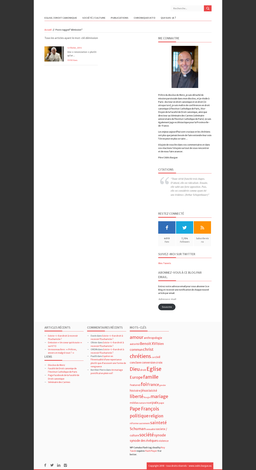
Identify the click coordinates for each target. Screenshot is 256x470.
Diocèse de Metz (56, 365)
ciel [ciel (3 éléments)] (153, 357)
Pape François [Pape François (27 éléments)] (144, 409)
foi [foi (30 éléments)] (144, 384)
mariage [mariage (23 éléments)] (159, 396)
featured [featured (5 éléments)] (135, 385)
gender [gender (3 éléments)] (162, 385)
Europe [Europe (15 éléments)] (136, 377)
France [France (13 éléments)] (153, 384)
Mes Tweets (164, 263)
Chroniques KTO (144, 18)
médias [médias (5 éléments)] (134, 402)
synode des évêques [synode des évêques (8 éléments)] (144, 441)
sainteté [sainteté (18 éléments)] (158, 422)
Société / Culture (93, 18)
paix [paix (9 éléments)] (155, 403)
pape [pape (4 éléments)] (161, 403)
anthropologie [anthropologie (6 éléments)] (153, 338)
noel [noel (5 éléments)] (149, 402)
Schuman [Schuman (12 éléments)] (138, 428)
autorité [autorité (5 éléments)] (135, 344)
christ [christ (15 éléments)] (148, 349)
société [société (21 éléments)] (146, 435)
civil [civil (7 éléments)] (157, 357)
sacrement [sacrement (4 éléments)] (144, 423)
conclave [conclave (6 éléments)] (135, 362)
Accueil (48, 29)
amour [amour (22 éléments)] (136, 337)
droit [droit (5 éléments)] (143, 370)
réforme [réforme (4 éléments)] (134, 423)
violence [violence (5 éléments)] (163, 440)
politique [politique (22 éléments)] (139, 416)
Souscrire (167, 307)
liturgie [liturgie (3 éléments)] (147, 397)
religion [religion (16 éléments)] (156, 415)
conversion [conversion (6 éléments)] (148, 362)
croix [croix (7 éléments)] (159, 362)
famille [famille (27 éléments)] (150, 377)
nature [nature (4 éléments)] (142, 403)
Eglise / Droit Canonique (60, 18)
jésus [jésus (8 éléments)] (144, 391)
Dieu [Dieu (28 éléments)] (135, 369)
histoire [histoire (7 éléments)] (135, 390)
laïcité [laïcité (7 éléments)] (153, 390)
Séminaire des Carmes (59, 382)
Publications (119, 18)
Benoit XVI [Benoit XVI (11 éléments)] (148, 344)
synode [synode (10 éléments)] (160, 435)
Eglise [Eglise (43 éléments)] (153, 369)
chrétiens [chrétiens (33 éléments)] (140, 356)
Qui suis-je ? (168, 18)
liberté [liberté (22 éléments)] (136, 396)
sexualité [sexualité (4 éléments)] (151, 429)
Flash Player (151, 451)
